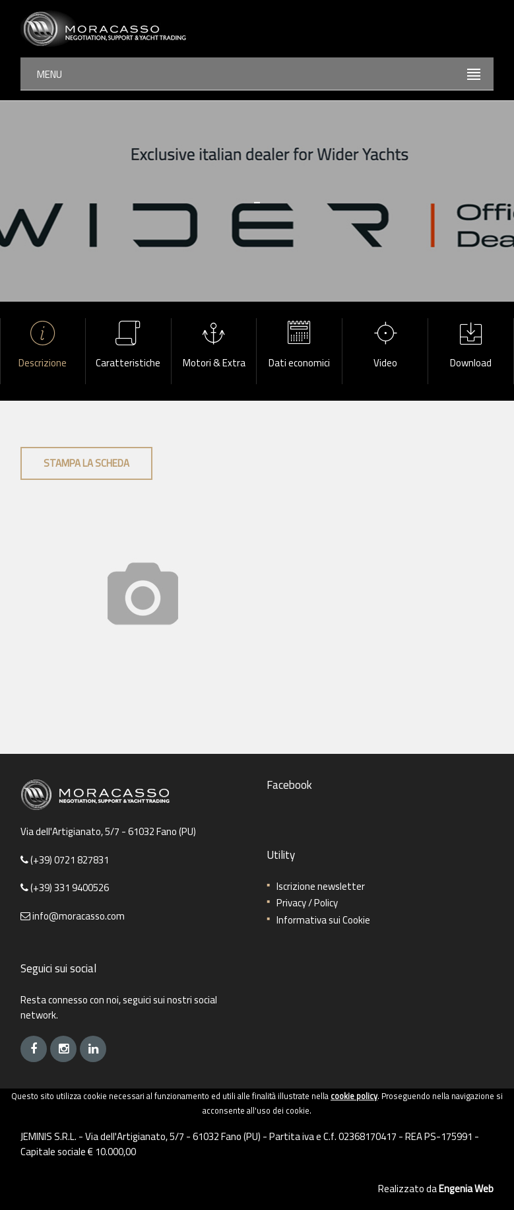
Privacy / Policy (307, 902)
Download (470, 346)
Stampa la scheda (86, 463)
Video (385, 346)
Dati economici (299, 346)
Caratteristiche (128, 346)
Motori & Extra (214, 346)
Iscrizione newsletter (320, 886)
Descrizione (43, 346)
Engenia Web (466, 1188)
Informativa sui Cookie (323, 919)
